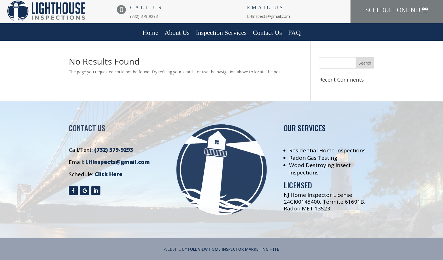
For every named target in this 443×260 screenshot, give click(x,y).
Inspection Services (221, 33)
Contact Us (267, 33)
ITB (276, 249)
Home (150, 33)
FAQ (294, 33)
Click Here (108, 174)
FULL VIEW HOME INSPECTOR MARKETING (228, 249)
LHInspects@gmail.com (117, 162)
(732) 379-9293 (113, 150)
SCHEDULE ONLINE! (392, 10)
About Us (177, 33)
